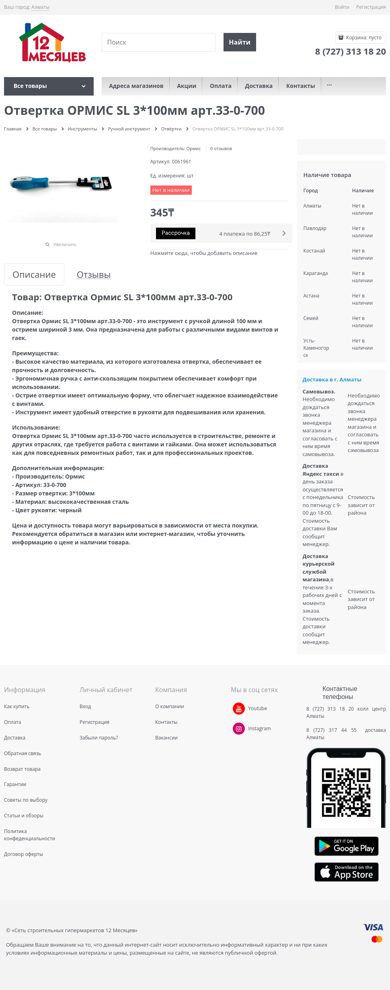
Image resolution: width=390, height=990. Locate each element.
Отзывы (94, 274)
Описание (34, 274)
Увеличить (65, 244)
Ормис (194, 148)
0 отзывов (221, 148)
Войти (342, 7)
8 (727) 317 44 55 (333, 730)
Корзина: (363, 37)
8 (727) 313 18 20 (330, 708)
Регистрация (371, 7)
